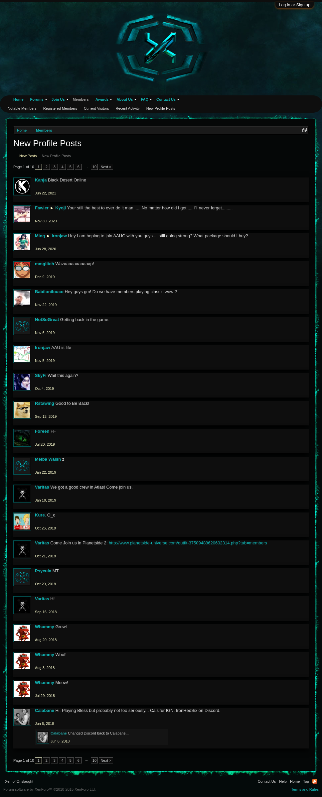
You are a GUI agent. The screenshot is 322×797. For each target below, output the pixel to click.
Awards (102, 99)
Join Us (58, 99)
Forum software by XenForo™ (49, 789)
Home (18, 99)
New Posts (28, 156)
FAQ (144, 99)
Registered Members (60, 108)
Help (283, 781)
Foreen (42, 431)
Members (81, 99)
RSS (314, 781)
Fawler (42, 207)
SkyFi (41, 375)
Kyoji (60, 207)
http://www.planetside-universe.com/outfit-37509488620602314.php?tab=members (188, 542)
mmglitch (44, 263)
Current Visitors (96, 108)
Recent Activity (128, 108)
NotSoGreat (47, 319)
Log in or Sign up (294, 5)
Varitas (42, 487)
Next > (105, 167)
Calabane (44, 710)
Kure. (40, 514)
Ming (40, 235)
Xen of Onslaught (19, 781)
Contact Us (166, 99)
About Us (124, 99)
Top (306, 781)
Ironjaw (59, 235)
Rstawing (44, 403)
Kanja (41, 179)
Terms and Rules (305, 789)
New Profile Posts (56, 156)
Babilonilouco (49, 291)
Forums (37, 99)
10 (94, 167)
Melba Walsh (48, 459)
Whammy (44, 626)
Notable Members (22, 108)
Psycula (43, 570)
